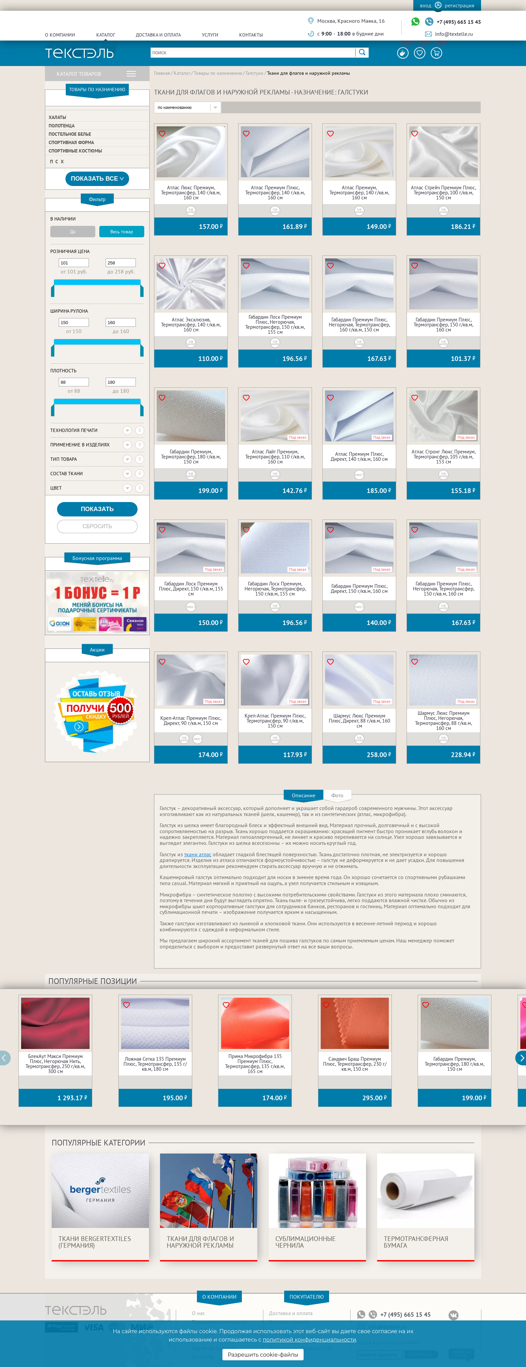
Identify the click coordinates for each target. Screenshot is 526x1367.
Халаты (57, 117)
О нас (198, 1313)
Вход (425, 5)
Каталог (105, 35)
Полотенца (61, 126)
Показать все (97, 178)
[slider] (52, 292)
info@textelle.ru (454, 33)
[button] (524, 1058)
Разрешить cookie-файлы (263, 1355)
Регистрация (459, 5)
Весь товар (121, 232)
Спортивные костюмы (75, 151)
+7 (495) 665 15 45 (459, 21)
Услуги (210, 35)
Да (72, 232)
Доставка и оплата (158, 35)
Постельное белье (70, 134)
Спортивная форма (71, 142)
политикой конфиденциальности (309, 1340)
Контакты (251, 35)
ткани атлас (197, 854)
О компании (60, 35)
